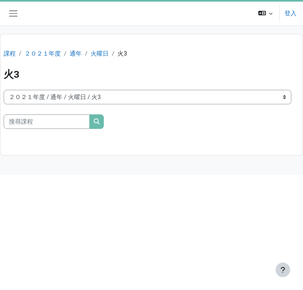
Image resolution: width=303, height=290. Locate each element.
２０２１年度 (43, 53)
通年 (76, 53)
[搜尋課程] (47, 121)
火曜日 (100, 53)
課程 (10, 53)
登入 (290, 13)
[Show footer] (283, 270)
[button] (265, 13)
